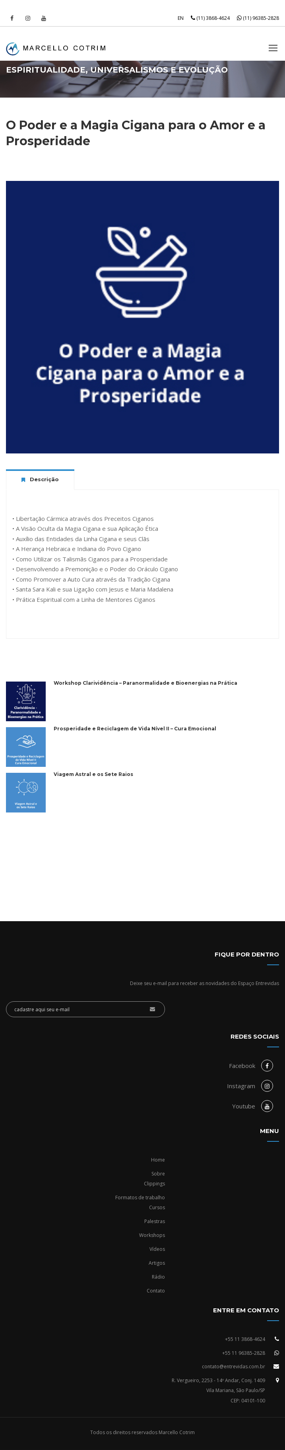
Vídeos (157, 1249)
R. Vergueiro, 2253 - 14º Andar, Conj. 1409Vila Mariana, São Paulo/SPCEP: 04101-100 (218, 1390)
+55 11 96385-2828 (243, 1353)
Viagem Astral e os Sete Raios (93, 774)
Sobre (158, 1173)
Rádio (158, 1276)
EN (181, 18)
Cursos (157, 1207)
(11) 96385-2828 (258, 18)
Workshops (152, 1235)
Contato (156, 1290)
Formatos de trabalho (140, 1197)
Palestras (154, 1221)
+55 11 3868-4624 (245, 1339)
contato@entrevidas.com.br (233, 1366)
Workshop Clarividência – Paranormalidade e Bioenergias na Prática (145, 683)
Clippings (154, 1183)
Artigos (157, 1263)
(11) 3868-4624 (210, 18)
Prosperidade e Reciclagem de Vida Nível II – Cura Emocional (135, 729)
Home (158, 1159)
